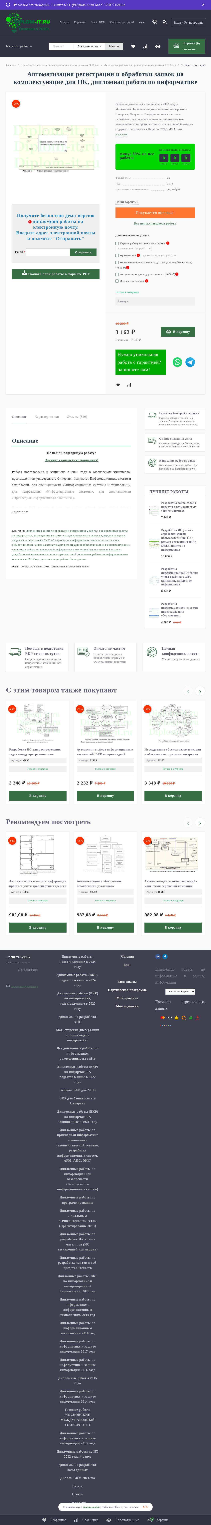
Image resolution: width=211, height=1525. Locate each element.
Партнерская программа (127, 990)
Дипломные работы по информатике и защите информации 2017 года (78, 1346)
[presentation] (188, 691)
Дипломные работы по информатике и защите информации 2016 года (78, 1365)
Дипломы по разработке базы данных (64, 558)
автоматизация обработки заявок (70, 566)
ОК (145, 1506)
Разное (77, 1486)
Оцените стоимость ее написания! (72, 460)
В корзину (178, 331)
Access (25, 566)
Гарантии (80, 22)
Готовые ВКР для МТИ (77, 1090)
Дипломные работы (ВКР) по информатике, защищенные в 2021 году (77, 1116)
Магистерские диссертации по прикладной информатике (77, 1035)
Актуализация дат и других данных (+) (146, 274)
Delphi (15, 566)
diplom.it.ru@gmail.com (24, 986)
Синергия (36, 566)
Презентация (127, 255)
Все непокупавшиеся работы (155, 223)
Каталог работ (19, 46)
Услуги (64, 22)
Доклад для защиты (131, 281)
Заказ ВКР (98, 22)
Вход (177, 22)
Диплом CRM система (77, 1478)
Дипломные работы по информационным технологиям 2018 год (60, 64)
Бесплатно (77, 1502)
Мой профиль (127, 998)
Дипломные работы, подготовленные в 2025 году (78, 961)
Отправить (83, 252)
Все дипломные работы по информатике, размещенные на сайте (77, 1053)
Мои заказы (127, 981)
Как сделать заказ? (122, 22)
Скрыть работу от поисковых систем (142, 243)
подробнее (20, 511)
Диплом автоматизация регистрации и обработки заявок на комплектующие (82, 544)
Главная (11, 64)
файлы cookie (91, 1507)
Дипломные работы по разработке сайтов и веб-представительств (77, 1262)
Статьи (77, 1494)
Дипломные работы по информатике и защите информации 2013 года (78, 1438)
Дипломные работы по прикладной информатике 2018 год (140, 64)
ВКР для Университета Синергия (82, 535)
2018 (47, 566)
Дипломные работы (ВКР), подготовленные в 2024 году (78, 980)
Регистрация (193, 22)
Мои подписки (127, 1006)
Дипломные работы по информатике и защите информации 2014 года (78, 1396)
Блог (127, 964)
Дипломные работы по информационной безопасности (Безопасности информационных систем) (77, 1179)
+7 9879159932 (18, 957)
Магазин (127, 956)
